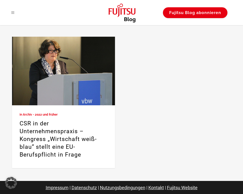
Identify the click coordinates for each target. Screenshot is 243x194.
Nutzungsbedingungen (122, 187)
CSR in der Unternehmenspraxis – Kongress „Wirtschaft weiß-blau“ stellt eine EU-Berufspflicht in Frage (58, 139)
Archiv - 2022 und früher (40, 114)
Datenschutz (84, 187)
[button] (11, 183)
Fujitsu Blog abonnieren (195, 12)
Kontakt (156, 187)
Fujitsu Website (182, 187)
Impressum (57, 187)
